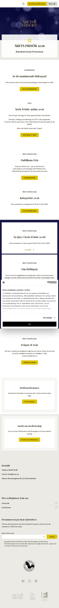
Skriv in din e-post (8, 533)
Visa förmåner (30, 401)
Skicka (52, 537)
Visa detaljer (47, 318)
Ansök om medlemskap (37, 4)
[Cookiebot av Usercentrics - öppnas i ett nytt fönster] (47, 282)
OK (29, 324)
